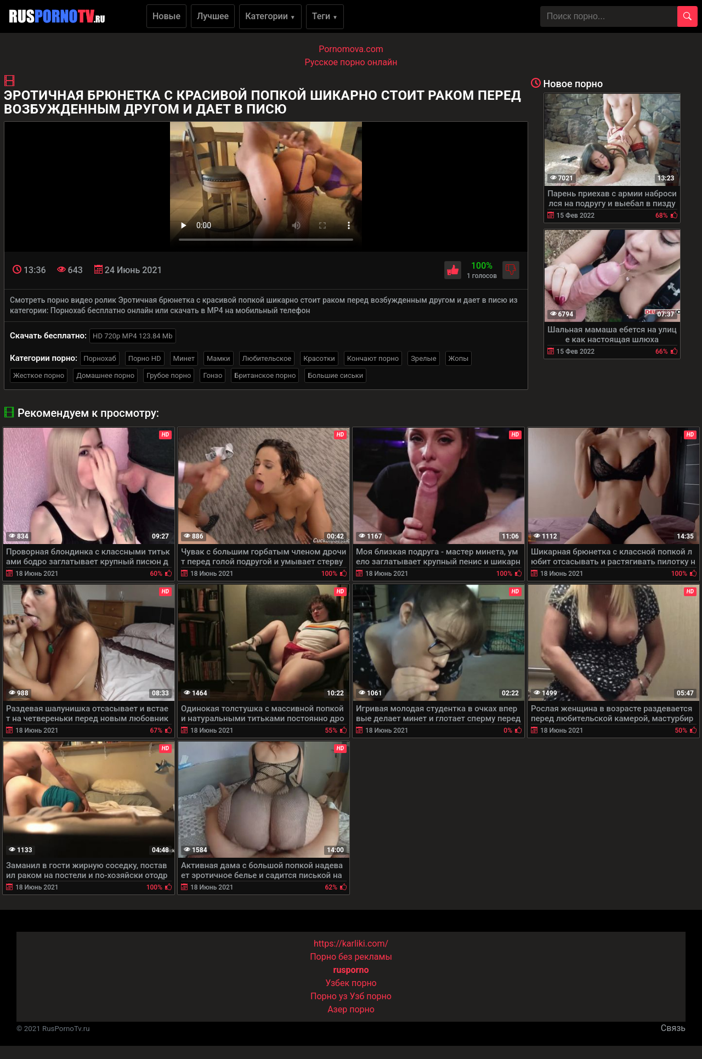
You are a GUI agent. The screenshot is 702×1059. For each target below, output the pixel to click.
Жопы (459, 358)
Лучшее (213, 16)
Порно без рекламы (351, 957)
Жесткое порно (38, 375)
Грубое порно (168, 375)
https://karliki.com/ (351, 943)
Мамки (218, 358)
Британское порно (265, 375)
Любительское (267, 358)
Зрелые (423, 358)
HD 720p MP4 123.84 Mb (132, 336)
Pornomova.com (351, 49)
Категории (270, 16)
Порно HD (144, 358)
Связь (673, 1028)
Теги (325, 16)
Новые (166, 16)
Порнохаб (99, 358)
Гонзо (212, 375)
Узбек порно (351, 983)
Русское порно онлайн (351, 62)
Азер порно (351, 1009)
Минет (184, 358)
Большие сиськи (335, 375)
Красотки (319, 358)
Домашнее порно (105, 375)
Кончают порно (373, 358)
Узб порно (371, 996)
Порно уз (329, 996)
